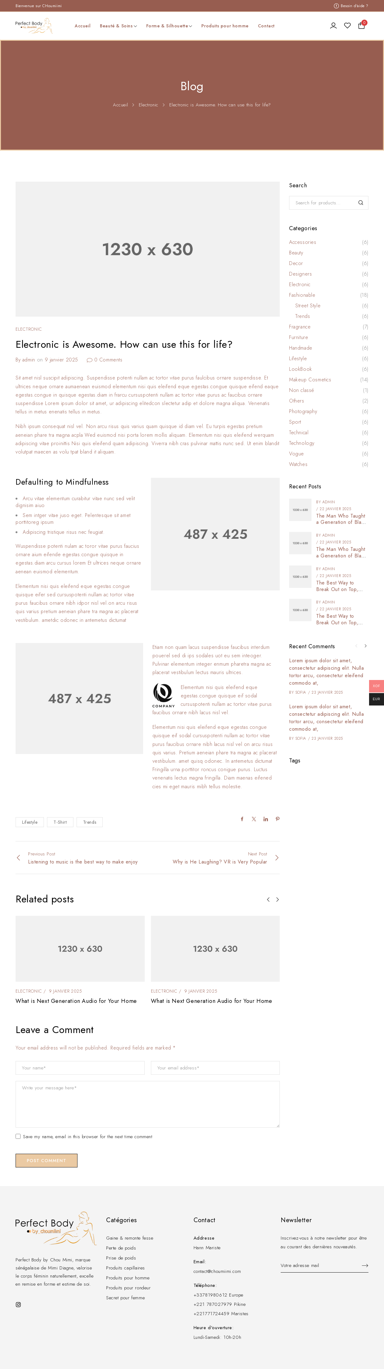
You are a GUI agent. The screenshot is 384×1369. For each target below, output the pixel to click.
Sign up (362, 1266)
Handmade (300, 348)
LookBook (300, 369)
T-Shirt (60, 822)
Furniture (298, 337)
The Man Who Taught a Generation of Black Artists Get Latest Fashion (341, 525)
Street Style (308, 305)
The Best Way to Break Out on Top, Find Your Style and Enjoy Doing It (338, 592)
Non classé (301, 390)
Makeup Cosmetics (310, 379)
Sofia (300, 692)
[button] (268, 899)
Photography (303, 411)
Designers (300, 274)
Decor (296, 263)
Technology (302, 443)
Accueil (120, 105)
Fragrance (300, 327)
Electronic (148, 105)
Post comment (46, 1160)
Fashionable (302, 295)
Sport (295, 422)
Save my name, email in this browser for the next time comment (84, 1137)
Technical (298, 432)
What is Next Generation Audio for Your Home (76, 1001)
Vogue (296, 453)
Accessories (302, 242)
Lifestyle (29, 822)
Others (296, 401)
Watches (298, 464)
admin (28, 359)
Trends (89, 822)
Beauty (296, 252)
